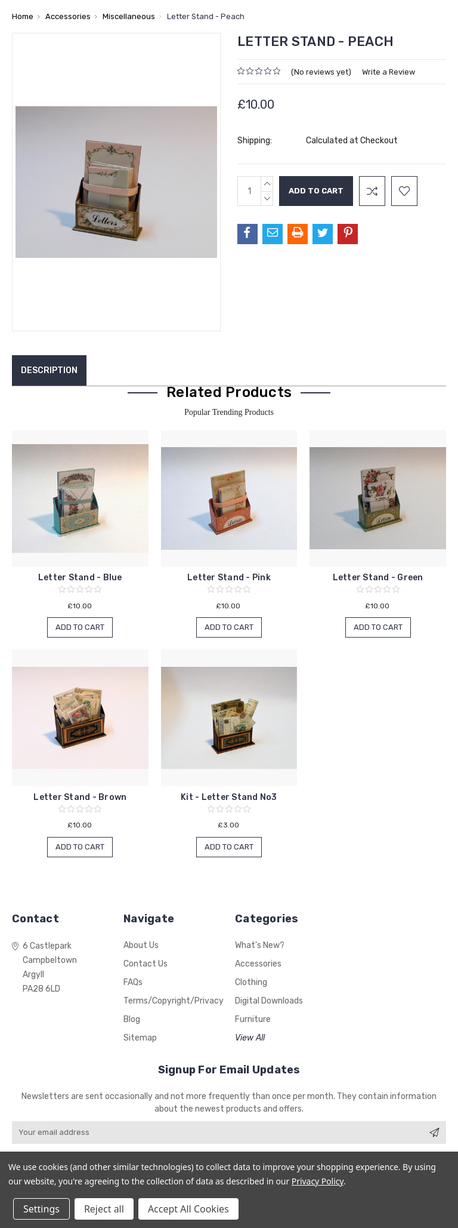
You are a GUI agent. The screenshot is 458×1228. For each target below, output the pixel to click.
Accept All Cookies (188, 1208)
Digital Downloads (269, 1001)
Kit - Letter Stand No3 (229, 797)
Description (49, 370)
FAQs (133, 982)
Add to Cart (79, 627)
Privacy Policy (318, 1181)
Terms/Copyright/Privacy (173, 1001)
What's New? (259, 945)
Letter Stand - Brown (79, 797)
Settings (41, 1208)
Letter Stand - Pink (229, 578)
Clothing (251, 982)
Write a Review (388, 71)
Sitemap (140, 1038)
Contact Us (145, 964)
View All (250, 1038)
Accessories (258, 964)
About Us (141, 945)
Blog (131, 1019)
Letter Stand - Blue (80, 578)
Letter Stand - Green (378, 578)
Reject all (104, 1208)
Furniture (253, 1019)
